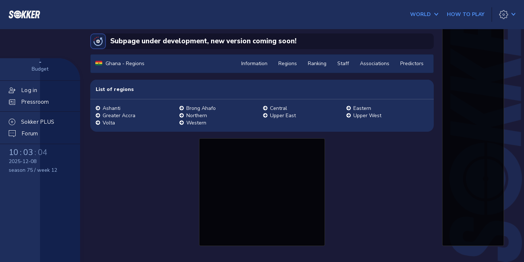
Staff (343, 63)
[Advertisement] (262, 191)
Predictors (412, 63)
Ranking (317, 63)
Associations (374, 63)
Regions (287, 63)
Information (254, 63)
